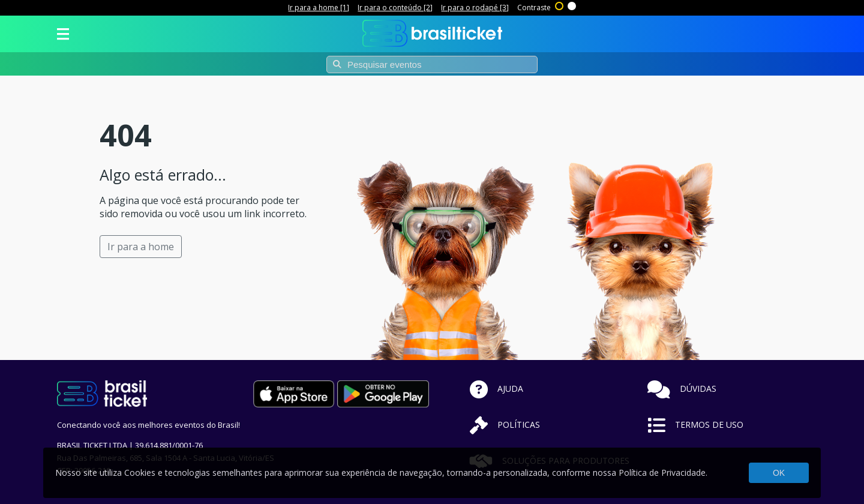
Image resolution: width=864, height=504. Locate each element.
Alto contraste (559, 5)
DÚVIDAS (681, 388)
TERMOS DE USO (695, 424)
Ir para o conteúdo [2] (395, 7)
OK (779, 473)
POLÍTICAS (505, 424)
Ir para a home (140, 246)
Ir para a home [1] (318, 7)
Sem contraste (572, 5)
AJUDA (496, 388)
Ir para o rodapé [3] (475, 7)
